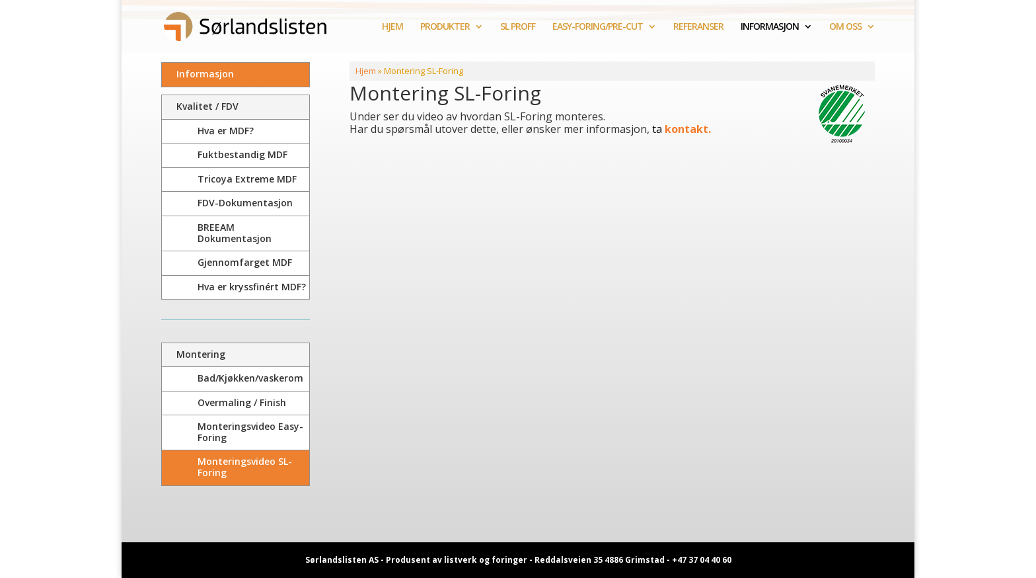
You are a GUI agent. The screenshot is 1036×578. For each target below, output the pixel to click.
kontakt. (686, 129)
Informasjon (205, 73)
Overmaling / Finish (242, 402)
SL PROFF (517, 27)
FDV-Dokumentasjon (245, 202)
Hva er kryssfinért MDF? (252, 286)
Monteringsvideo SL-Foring (245, 467)
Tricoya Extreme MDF (247, 179)
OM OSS (845, 27)
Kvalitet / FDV (207, 106)
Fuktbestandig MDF (242, 154)
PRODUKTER (445, 27)
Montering (200, 354)
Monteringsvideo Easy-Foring (250, 432)
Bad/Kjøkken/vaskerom (250, 378)
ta (657, 129)
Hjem (365, 71)
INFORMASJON (770, 27)
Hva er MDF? (226, 130)
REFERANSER (698, 27)
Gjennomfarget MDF (245, 262)
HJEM (392, 27)
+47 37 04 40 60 (701, 559)
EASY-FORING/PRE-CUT (597, 27)
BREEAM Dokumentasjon (235, 233)
